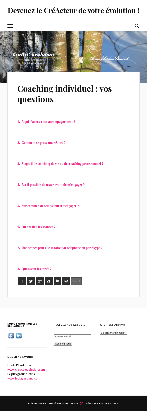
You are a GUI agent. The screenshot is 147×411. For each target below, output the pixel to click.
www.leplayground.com (23, 378)
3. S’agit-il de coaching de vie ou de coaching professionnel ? (60, 164)
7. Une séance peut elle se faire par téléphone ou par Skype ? (60, 248)
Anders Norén (109, 403)
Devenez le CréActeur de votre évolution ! (73, 10)
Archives (119, 324)
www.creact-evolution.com (26, 369)
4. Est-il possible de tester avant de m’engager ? (51, 185)
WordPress (70, 403)
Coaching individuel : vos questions (64, 93)
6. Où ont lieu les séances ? (36, 227)
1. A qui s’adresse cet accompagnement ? (46, 122)
